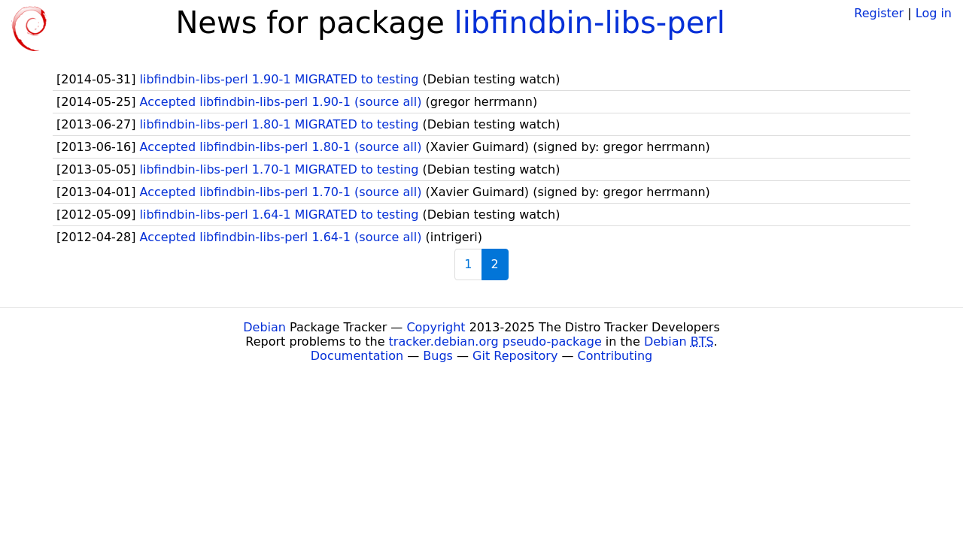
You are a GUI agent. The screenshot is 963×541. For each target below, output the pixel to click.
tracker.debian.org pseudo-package (495, 341)
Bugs (438, 356)
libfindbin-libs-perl (589, 22)
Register (879, 13)
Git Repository (514, 356)
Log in (934, 13)
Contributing (615, 356)
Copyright (435, 327)
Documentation (357, 356)
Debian (264, 327)
